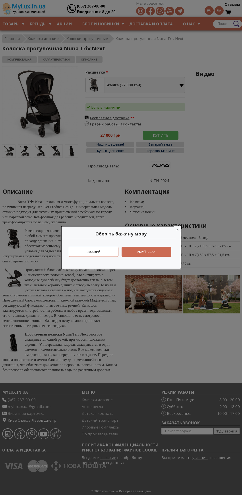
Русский (93, 251)
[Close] (177, 229)
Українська (146, 251)
